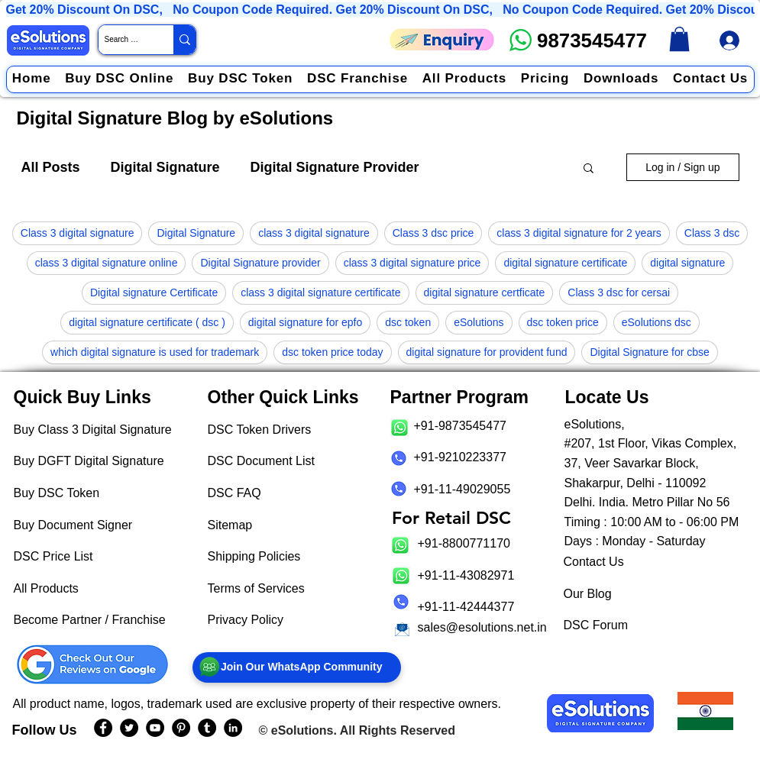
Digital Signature (165, 167)
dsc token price (563, 322)
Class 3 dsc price (433, 233)
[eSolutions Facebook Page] (103, 728)
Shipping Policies (254, 556)
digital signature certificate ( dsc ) (147, 322)
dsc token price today (332, 352)
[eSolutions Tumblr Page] (207, 728)
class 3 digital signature (314, 233)
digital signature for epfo (305, 322)
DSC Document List (261, 460)
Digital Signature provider (260, 263)
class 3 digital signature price (412, 263)
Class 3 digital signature (77, 233)
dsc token (408, 322)
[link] (679, 39)
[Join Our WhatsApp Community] (296, 667)
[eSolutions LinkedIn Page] (233, 728)
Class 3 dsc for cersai (619, 292)
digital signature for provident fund (487, 352)
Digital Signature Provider (335, 167)
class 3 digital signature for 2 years (578, 233)
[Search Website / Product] (123, 39)
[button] (588, 169)
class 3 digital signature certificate (320, 292)
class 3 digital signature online (106, 263)
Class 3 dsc (711, 233)
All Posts (50, 167)
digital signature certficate (484, 292)
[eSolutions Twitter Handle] (129, 728)
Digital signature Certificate (154, 292)
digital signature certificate (565, 263)
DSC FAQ (234, 492)
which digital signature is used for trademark (154, 352)
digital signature (687, 263)
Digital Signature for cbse (649, 352)
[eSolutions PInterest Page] (181, 728)
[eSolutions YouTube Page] (155, 728)
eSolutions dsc (656, 322)
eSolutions (478, 322)
